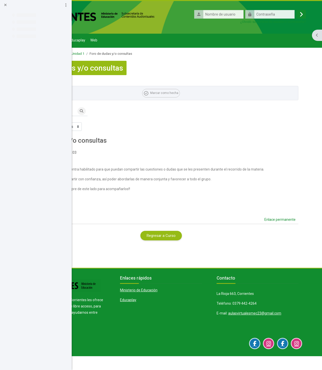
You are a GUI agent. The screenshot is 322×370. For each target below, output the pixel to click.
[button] (95, 112)
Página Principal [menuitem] (90, 41)
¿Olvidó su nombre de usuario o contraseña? (276, 22)
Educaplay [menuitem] (145, 41)
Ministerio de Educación (185, 297)
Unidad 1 (146, 54)
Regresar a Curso (197, 242)
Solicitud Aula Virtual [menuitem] (115, 41)
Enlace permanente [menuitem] (283, 226)
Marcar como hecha (200, 93)
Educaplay (175, 307)
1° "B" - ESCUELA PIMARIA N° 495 (109, 54)
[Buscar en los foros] (121, 112)
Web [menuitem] (162, 41)
